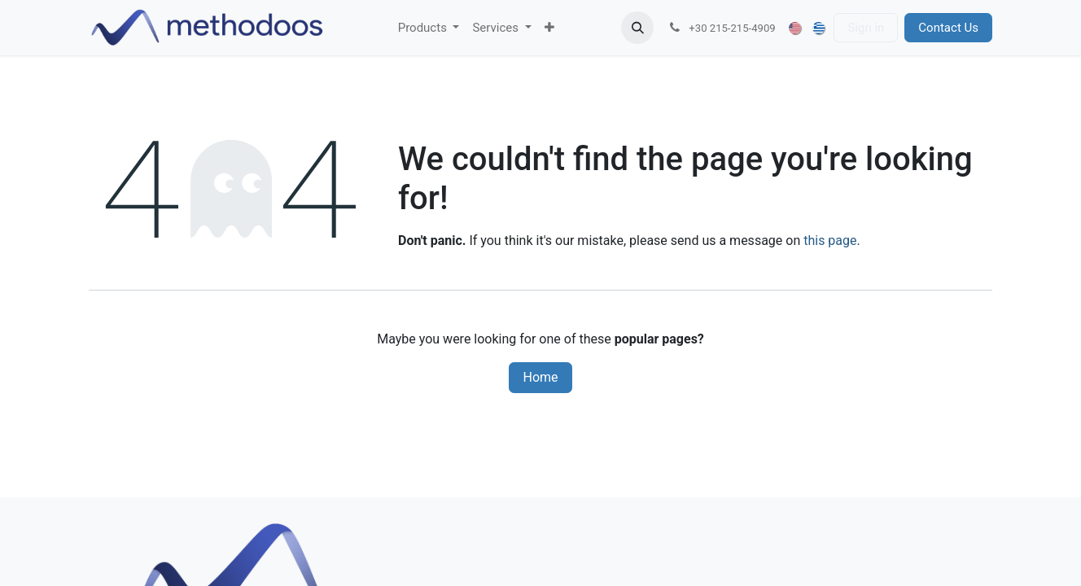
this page (829, 240)
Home (540, 377)
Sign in (865, 27)
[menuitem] (429, 28)
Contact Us (948, 27)
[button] (637, 27)
